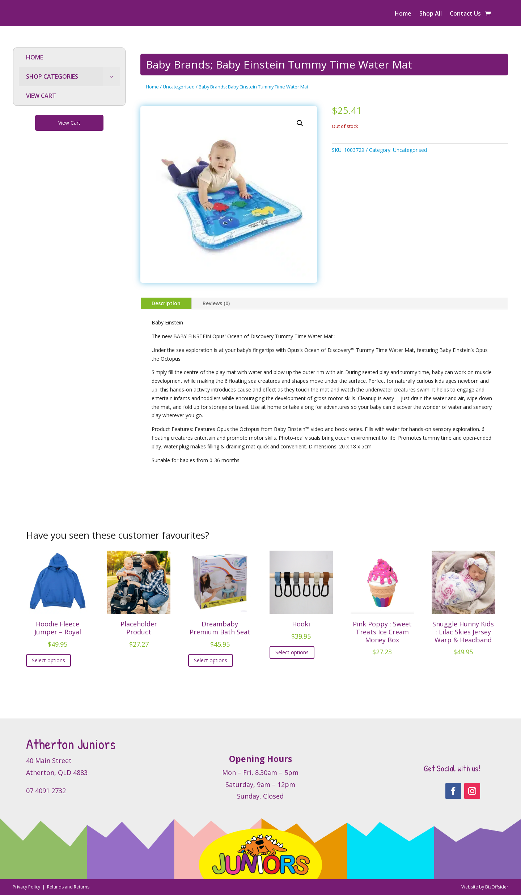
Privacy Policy (27, 887)
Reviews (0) (216, 303)
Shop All (430, 14)
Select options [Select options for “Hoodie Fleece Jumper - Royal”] (48, 660)
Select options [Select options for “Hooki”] (292, 652)
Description (166, 303)
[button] (299, 123)
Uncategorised (179, 86)
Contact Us (465, 14)
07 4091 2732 (46, 790)
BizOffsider (496, 887)
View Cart (69, 122)
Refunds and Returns (68, 887)
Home (403, 14)
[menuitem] (69, 57)
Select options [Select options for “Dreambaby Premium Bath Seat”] (210, 660)
